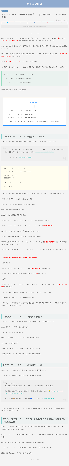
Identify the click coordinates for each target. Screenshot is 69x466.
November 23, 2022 (48, 398)
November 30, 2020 (25, 157)
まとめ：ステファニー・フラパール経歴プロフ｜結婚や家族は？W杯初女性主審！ (34, 121)
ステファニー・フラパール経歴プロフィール (22, 111)
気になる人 (4, 11)
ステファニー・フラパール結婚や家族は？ (21, 114)
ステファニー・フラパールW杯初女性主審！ (21, 118)
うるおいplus (34, 3)
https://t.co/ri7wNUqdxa (16, 393)
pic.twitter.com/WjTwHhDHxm (44, 152)
